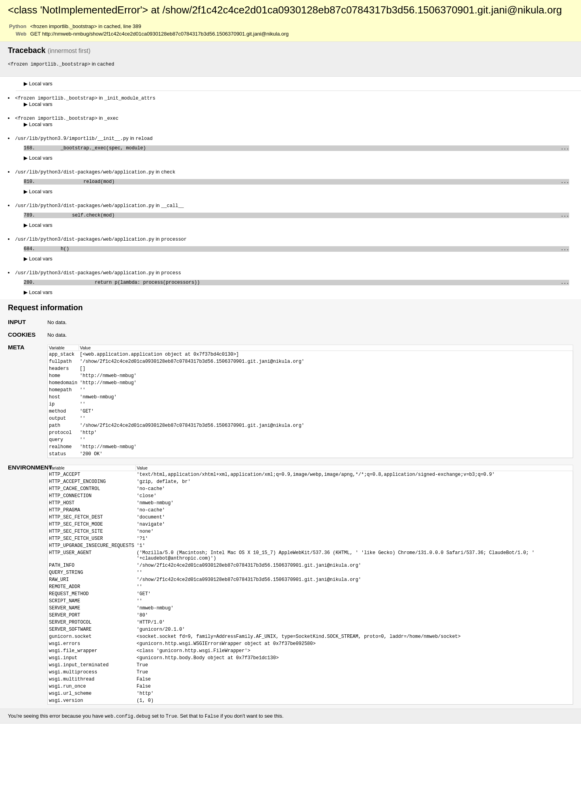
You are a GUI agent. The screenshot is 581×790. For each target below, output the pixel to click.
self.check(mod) (303, 220)
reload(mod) (303, 185)
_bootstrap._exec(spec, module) (303, 150)
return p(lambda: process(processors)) (303, 291)
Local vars (38, 84)
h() (303, 256)
